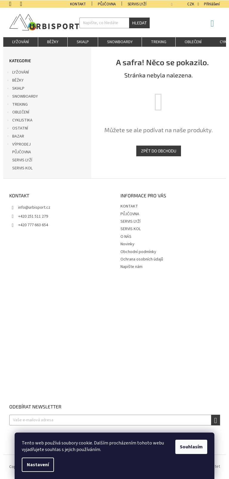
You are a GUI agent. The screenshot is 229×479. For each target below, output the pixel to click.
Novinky (127, 244)
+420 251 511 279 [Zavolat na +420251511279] (33, 216)
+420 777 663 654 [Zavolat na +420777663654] (33, 225)
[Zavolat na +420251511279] (14, 4)
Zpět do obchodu (158, 150)
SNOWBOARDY (22, 97)
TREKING (17, 105)
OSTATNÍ (17, 128)
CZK (191, 4)
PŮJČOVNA (107, 4)
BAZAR (15, 137)
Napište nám (131, 267)
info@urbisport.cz (34, 207)
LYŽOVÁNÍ (17, 73)
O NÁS (125, 237)
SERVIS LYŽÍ (137, 4)
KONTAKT (78, 4)
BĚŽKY (15, 81)
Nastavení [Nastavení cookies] (38, 464)
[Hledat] (114, 23)
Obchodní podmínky (138, 252)
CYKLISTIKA (19, 120)
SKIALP (15, 89)
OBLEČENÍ (17, 112)
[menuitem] (20, 42)
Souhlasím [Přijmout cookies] (191, 447)
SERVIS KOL (22, 168)
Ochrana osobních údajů (141, 259)
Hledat (139, 22)
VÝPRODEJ (18, 145)
